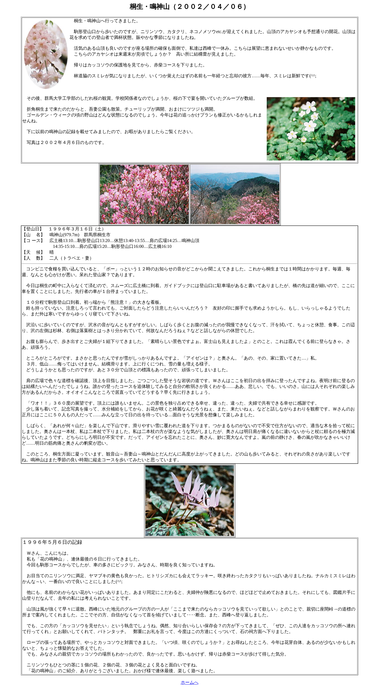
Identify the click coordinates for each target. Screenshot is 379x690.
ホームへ (190, 682)
